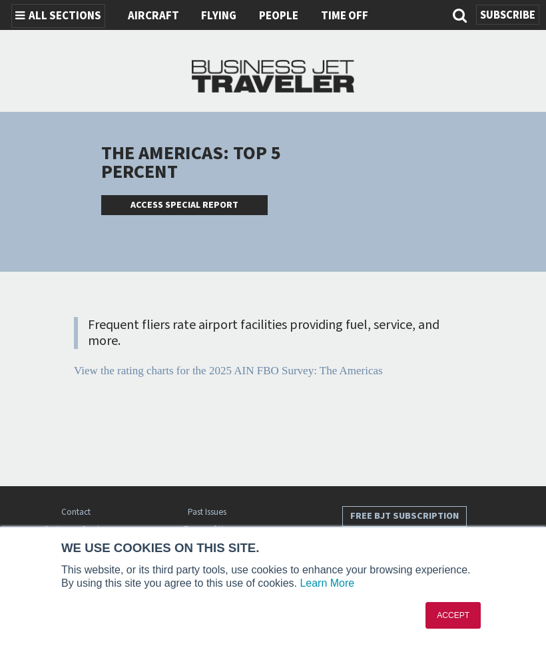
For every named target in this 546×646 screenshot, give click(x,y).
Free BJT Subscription (404, 516)
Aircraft (153, 16)
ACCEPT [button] (453, 615)
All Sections (58, 16)
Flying (218, 16)
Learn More (327, 583)
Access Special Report (184, 205)
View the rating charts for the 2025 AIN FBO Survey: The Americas (228, 370)
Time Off (344, 16)
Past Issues (207, 511)
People (278, 16)
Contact (76, 511)
